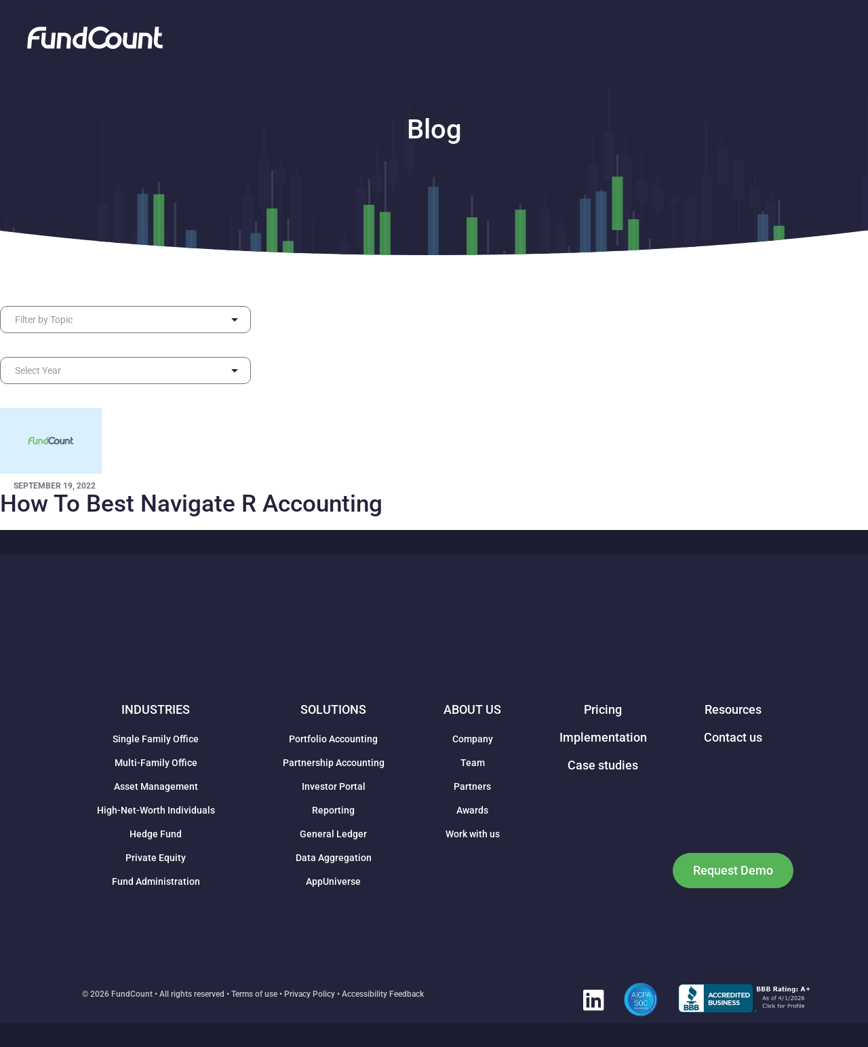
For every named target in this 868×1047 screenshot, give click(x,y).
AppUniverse (333, 881)
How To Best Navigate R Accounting (191, 504)
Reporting (333, 810)
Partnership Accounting (333, 762)
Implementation (603, 737)
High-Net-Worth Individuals (156, 810)
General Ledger (333, 834)
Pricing (603, 709)
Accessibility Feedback (383, 994)
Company (472, 739)
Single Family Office (156, 739)
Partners (472, 786)
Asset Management (156, 786)
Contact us (733, 737)
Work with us (473, 834)
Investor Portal (334, 786)
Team (472, 762)
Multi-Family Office (156, 762)
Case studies (603, 765)
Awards (472, 810)
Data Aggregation (334, 857)
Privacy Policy (309, 994)
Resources (733, 709)
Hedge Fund (156, 834)
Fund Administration (156, 881)
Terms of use (254, 994)
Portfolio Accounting (333, 739)
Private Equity (155, 857)
